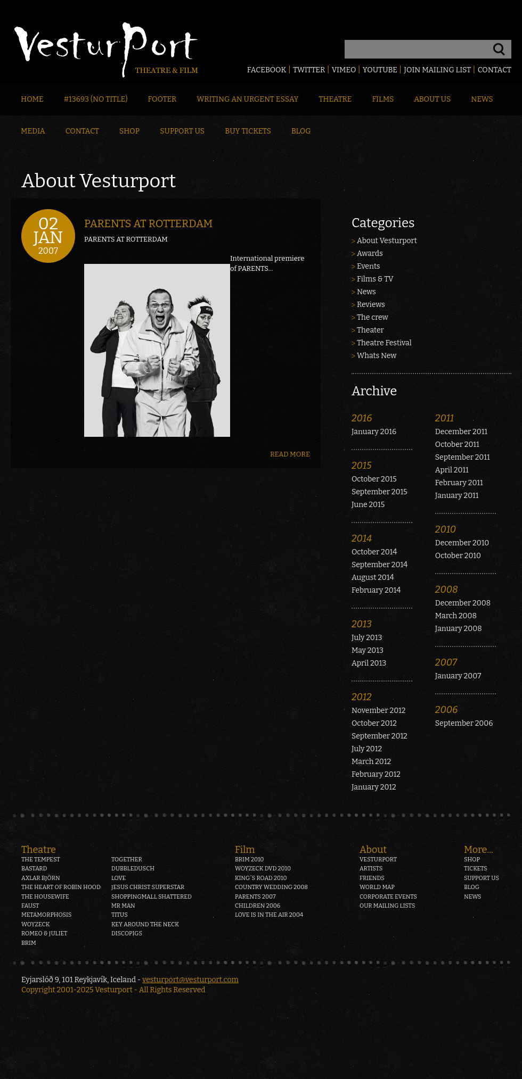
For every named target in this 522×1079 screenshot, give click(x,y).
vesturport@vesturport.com (190, 979)
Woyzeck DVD (263, 868)
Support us (481, 878)
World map (377, 887)
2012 (362, 697)
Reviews (371, 304)
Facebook (267, 69)
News (482, 99)
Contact (494, 69)
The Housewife (45, 896)
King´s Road (261, 878)
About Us (432, 99)
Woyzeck (35, 924)
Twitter (309, 69)
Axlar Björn (40, 878)
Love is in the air (269, 914)
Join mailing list (437, 69)
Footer (162, 99)
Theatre (335, 99)
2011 (444, 418)
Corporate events (388, 896)
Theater (370, 330)
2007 (446, 662)
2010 (445, 529)
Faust (30, 905)
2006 (446, 710)
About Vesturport (387, 240)
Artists (371, 868)
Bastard (34, 868)
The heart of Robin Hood (61, 887)
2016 (362, 418)
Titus (119, 914)
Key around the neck (145, 924)
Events (368, 266)
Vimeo (344, 69)
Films (383, 99)
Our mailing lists (387, 905)
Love (118, 878)
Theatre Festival (384, 342)
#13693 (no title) (96, 99)
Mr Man (123, 905)
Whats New (376, 355)
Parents (255, 896)
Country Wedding (271, 887)
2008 (446, 589)
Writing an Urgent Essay (247, 99)
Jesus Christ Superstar (147, 887)
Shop (129, 131)
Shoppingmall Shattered (151, 896)
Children (257, 905)
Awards (370, 253)
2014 (362, 538)
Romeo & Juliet (44, 933)
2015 (362, 465)
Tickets (475, 868)
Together (126, 859)
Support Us (182, 131)
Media (33, 131)
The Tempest (40, 859)
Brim (28, 943)
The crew (372, 317)
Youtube (380, 69)
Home (32, 99)
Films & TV (375, 279)
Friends (372, 878)
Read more (290, 454)
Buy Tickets (248, 131)
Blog (301, 131)
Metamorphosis (46, 914)
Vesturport (378, 859)
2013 (362, 624)
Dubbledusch (132, 868)
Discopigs (126, 933)
